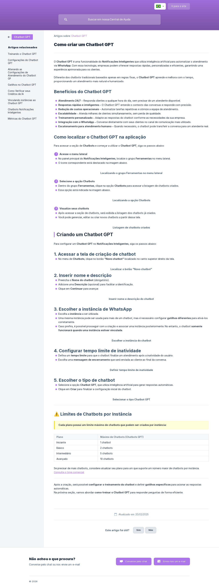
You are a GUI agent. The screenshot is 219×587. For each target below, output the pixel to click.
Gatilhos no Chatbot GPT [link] (22, 84)
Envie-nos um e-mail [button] (174, 561)
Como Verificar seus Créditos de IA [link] (19, 92)
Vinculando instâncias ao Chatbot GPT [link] (22, 102)
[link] (20, 36)
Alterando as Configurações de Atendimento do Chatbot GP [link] (22, 74)
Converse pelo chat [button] (136, 561)
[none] (160, 6)
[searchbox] (109, 19)
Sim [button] (138, 530)
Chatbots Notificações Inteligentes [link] (21, 111)
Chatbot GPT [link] (79, 35)
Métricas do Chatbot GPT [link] (22, 118)
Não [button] (151, 530)
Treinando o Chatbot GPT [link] (22, 54)
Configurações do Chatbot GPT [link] (23, 62)
